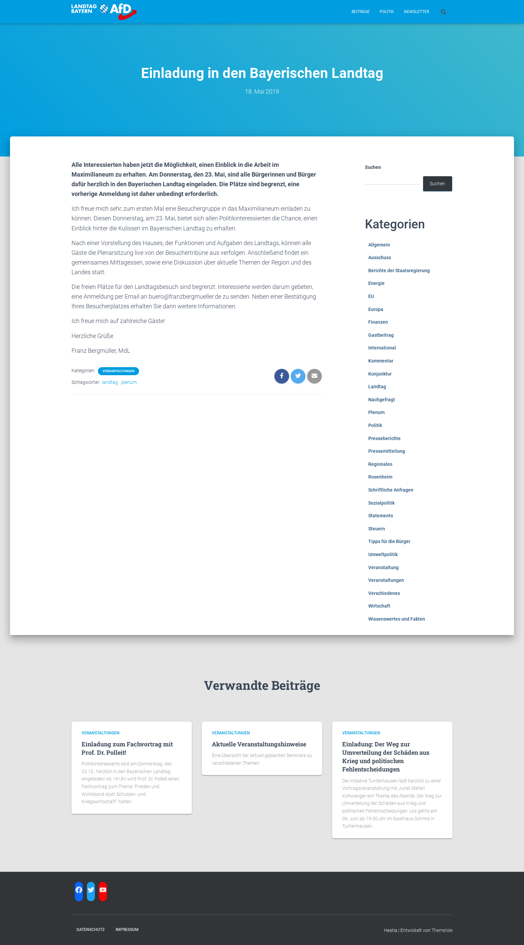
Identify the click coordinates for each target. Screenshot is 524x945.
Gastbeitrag (381, 335)
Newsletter (416, 11)
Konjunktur (380, 374)
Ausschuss (379, 257)
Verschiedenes (384, 593)
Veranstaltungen (118, 371)
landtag (110, 382)
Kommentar (380, 360)
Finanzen (378, 322)
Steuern (376, 528)
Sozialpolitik (381, 503)
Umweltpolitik (383, 554)
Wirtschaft (379, 606)
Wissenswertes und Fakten (396, 619)
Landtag (377, 386)
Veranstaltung (383, 567)
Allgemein (379, 244)
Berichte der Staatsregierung (399, 270)
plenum (129, 382)
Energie (376, 283)
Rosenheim (380, 477)
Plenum (376, 412)
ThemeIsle (441, 930)
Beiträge (361, 11)
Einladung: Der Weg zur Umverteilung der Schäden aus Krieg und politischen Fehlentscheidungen (385, 756)
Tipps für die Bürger (389, 541)
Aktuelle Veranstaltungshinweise (259, 744)
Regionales (380, 464)
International (382, 347)
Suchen (373, 167)
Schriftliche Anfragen (390, 490)
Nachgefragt (381, 399)
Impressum (127, 929)
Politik (387, 11)
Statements (380, 515)
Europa (375, 309)
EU (371, 296)
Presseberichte (384, 438)
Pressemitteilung (386, 451)
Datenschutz (91, 929)
